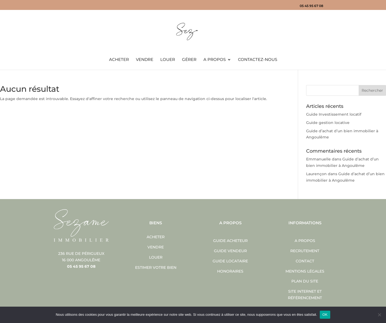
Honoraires (230, 271)
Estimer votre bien (155, 267)
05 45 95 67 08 (311, 6)
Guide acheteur (230, 240)
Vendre (144, 60)
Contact (305, 261)
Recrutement (304, 250)
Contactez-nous (257, 60)
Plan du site (304, 281)
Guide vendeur (230, 250)
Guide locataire (230, 261)
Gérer (189, 60)
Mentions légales (304, 271)
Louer (167, 60)
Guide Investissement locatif (333, 114)
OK (325, 315)
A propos (214, 60)
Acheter (119, 60)
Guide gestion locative (328, 122)
